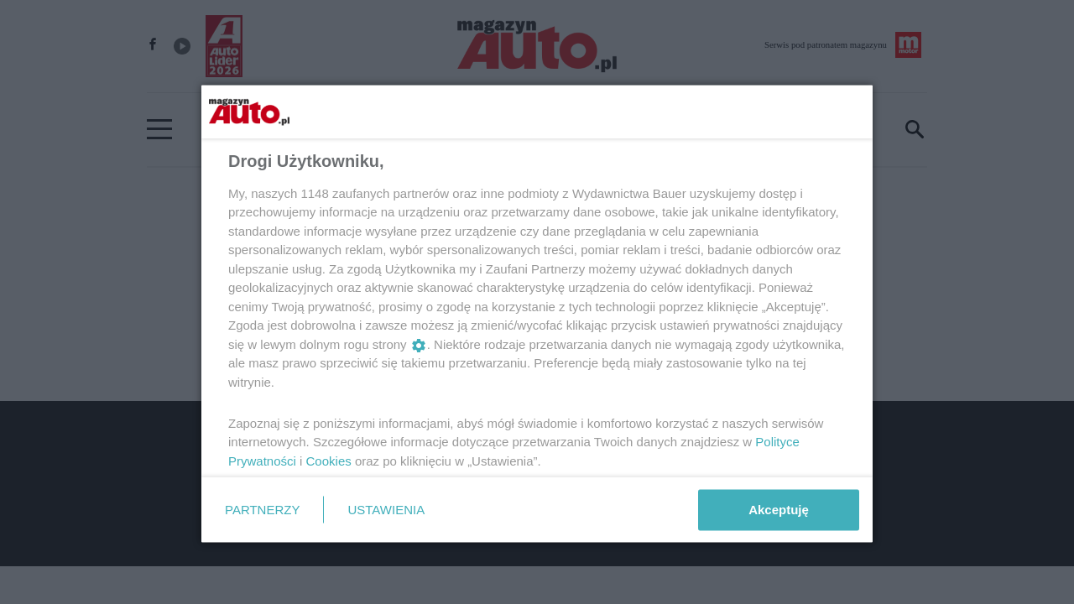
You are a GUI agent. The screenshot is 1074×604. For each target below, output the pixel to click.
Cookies (329, 460)
